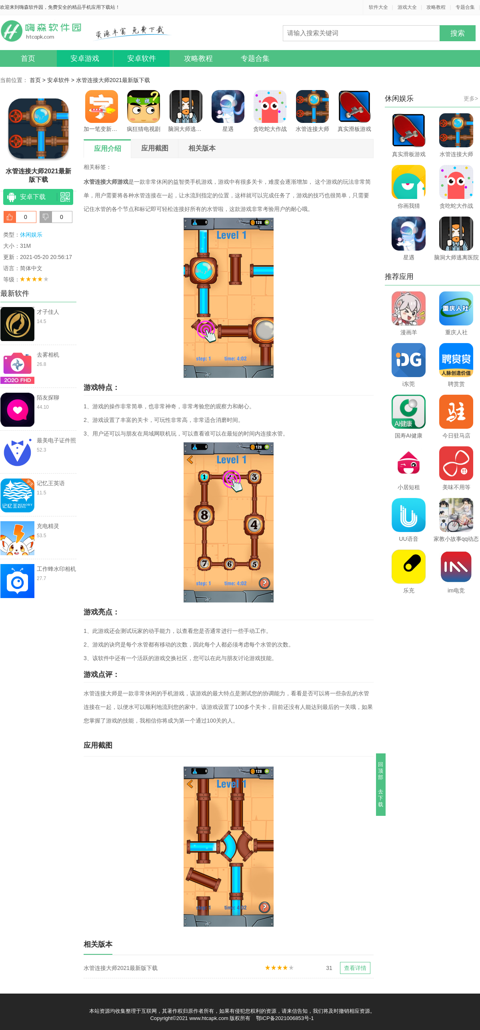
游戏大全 (407, 7)
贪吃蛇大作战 (270, 111)
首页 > (38, 80)
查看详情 (355, 968)
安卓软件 (141, 58)
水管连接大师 (312, 111)
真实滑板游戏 (354, 111)
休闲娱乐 (31, 234)
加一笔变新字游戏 (102, 111)
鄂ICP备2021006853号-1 (285, 1018)
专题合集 (465, 7)
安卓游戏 (84, 58)
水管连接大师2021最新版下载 (113, 80)
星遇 (228, 111)
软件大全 (378, 7)
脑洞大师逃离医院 (186, 111)
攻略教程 (436, 7)
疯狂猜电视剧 (143, 111)
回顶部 (381, 770)
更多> (471, 98)
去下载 (381, 798)
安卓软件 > (61, 80)
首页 (28, 58)
